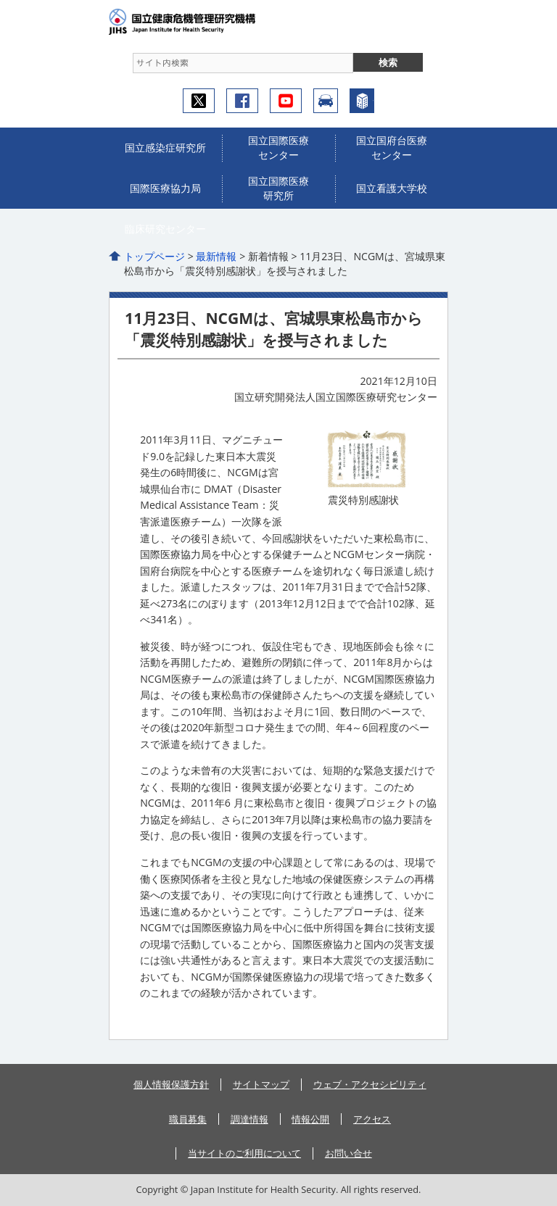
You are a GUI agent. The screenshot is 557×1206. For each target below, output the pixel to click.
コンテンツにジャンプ (0, 0)
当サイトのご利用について (244, 1153)
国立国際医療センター (278, 147)
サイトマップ (261, 1084)
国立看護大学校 (391, 188)
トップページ (154, 256)
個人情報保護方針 (171, 1084)
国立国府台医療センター (391, 147)
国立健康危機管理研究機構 (203, 22)
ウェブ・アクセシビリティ (369, 1084)
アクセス (325, 100)
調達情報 (249, 1119)
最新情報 (216, 256)
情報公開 (310, 1119)
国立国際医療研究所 (278, 188)
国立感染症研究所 (165, 147)
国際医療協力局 (165, 188)
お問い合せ (348, 1153)
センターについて (362, 100)
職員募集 (188, 1119)
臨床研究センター (165, 229)
